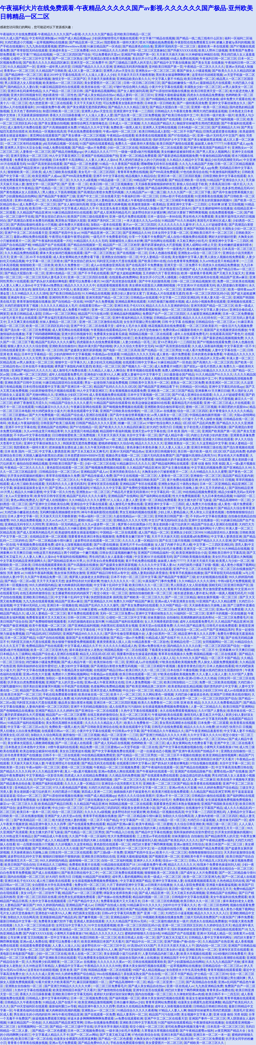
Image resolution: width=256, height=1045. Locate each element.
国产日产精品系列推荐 (74, 759)
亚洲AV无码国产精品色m (127, 451)
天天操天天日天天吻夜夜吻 (135, 74)
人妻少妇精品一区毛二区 (139, 342)
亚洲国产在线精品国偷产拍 (99, 155)
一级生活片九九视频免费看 (44, 629)
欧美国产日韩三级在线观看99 (87, 216)
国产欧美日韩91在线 (152, 261)
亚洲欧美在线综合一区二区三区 (231, 868)
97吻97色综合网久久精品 (130, 87)
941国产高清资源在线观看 (44, 163)
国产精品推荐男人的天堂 (222, 836)
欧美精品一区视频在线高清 (47, 131)
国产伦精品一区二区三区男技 (55, 188)
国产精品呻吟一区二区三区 (23, 74)
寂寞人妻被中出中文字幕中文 (141, 374)
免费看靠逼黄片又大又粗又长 (46, 617)
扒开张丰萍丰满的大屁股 (111, 1026)
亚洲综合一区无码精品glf (63, 524)
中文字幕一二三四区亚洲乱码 (179, 297)
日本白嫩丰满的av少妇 (129, 1002)
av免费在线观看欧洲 (129, 1018)
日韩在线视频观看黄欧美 (49, 564)
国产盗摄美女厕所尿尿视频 (82, 350)
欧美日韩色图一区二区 (199, 78)
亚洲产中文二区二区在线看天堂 (98, 196)
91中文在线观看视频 (102, 925)
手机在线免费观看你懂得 (84, 131)
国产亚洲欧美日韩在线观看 (57, 957)
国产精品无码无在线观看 (98, 763)
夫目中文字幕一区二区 (141, 435)
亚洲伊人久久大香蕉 (147, 860)
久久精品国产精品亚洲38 (34, 212)
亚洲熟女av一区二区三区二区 (155, 70)
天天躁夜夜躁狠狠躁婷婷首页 (155, 184)
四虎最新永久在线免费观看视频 (99, 342)
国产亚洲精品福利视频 (83, 625)
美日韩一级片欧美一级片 (217, 115)
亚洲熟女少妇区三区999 (71, 394)
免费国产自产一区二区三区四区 (164, 313)
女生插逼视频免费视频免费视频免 (165, 706)
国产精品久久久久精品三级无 (128, 107)
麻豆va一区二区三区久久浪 (18, 803)
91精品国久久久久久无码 (91, 240)
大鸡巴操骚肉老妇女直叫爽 (85, 621)
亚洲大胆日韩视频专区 (26, 95)
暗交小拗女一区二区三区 (111, 593)
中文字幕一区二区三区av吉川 (27, 726)
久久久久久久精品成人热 (120, 645)
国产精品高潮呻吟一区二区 (50, 180)
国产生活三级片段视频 (174, 540)
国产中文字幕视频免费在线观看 (114, 751)
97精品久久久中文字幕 (93, 127)
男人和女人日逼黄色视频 (207, 512)
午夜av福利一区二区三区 (120, 131)
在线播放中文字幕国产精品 (204, 807)
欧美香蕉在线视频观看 (151, 135)
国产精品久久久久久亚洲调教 (24, 678)
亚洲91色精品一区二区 (29, 200)
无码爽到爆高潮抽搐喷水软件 (60, 512)
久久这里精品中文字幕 (211, 443)
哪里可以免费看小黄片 (84, 281)
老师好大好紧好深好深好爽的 (66, 439)
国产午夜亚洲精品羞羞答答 (203, 731)
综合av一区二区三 (29, 795)
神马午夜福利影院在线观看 (99, 512)
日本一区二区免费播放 (237, 313)
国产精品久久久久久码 (15, 771)
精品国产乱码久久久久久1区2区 (115, 386)
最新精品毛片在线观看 (215, 82)
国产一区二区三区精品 (180, 597)
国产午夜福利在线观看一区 (160, 767)
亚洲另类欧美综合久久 (124, 471)
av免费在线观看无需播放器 (116, 609)
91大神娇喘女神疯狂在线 (202, 54)
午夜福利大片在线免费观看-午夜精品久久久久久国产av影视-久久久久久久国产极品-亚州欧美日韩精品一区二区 (75, 34)
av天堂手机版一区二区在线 (139, 747)
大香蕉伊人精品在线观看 (163, 779)
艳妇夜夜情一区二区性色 (60, 95)
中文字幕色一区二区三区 (114, 629)
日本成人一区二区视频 (198, 119)
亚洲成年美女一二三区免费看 (69, 50)
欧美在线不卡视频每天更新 (235, 779)
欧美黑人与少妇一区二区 (233, 560)
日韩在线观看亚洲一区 (15, 350)
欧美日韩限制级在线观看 (66, 419)
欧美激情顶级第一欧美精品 (146, 204)
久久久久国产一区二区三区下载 (189, 192)
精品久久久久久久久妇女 (172, 690)
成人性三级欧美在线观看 (60, 172)
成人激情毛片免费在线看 (24, 127)
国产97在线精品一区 (182, 135)
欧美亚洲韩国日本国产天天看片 (213, 759)
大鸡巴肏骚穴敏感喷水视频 (165, 301)
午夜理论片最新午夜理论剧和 (69, 236)
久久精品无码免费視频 (124, 775)
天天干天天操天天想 (87, 103)
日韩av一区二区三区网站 (60, 313)
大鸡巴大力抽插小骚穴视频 (109, 978)
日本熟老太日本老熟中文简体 (25, 747)
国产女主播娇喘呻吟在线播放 (213, 208)
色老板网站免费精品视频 (108, 686)
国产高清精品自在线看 (201, 982)
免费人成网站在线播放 (177, 370)
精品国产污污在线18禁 (93, 313)
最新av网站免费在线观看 (30, 236)
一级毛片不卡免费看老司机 (108, 236)
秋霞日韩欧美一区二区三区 (61, 111)
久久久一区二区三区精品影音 (34, 925)
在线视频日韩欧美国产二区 (146, 479)
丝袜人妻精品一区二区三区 (58, 321)
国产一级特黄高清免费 (192, 103)
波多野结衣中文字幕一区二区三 (146, 787)
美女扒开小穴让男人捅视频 (150, 58)
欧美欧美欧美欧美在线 (203, 909)
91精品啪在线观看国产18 (118, 864)
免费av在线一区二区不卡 (201, 650)
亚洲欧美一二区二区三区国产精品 (43, 378)
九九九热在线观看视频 (41, 46)
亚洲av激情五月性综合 (188, 844)
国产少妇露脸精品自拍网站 (18, 196)
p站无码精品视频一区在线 (60, 143)
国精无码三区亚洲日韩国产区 (229, 585)
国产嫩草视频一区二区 (93, 917)
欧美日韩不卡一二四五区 (222, 994)
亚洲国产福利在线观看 (47, 783)
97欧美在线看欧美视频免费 (177, 662)
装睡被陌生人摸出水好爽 (126, 240)
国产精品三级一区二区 (95, 317)
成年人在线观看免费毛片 (191, 334)
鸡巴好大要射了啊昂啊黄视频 (187, 212)
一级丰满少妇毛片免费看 (165, 548)
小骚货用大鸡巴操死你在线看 (199, 277)
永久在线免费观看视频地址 (142, 309)
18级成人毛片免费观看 (138, 459)
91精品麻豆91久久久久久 (52, 407)
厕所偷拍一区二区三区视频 (81, 735)
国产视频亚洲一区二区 (164, 856)
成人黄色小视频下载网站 (238, 564)
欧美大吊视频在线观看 (195, 953)
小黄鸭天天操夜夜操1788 (221, 747)
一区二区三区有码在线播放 (22, 143)
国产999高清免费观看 (164, 172)
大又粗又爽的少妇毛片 (192, 240)
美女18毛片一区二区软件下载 (41, 893)
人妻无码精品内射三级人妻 (160, 953)
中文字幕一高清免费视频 (127, 678)
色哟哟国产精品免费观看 (207, 848)
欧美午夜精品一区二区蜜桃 (154, 824)
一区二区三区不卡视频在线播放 (179, 755)
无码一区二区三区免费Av (117, 613)
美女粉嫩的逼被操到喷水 (178, 151)
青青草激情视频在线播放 (34, 301)
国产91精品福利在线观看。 (167, 909)
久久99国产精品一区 (173, 605)
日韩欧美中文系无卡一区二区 (149, 382)
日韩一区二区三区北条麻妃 (147, 50)
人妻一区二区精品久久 (206, 706)
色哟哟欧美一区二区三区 (148, 743)
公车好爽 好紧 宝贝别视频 (226, 204)
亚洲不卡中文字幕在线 (108, 176)
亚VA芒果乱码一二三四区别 (176, 342)
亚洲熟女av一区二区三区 (93, 492)
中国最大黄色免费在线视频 (95, 508)
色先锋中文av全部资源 (140, 168)
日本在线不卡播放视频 (37, 366)
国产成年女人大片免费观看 (198, 872)
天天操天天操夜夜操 (101, 78)
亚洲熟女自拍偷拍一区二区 (120, 257)
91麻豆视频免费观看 (127, 228)
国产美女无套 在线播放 (208, 62)
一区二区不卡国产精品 (186, 131)
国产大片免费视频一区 (44, 415)
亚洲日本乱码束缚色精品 (24, 91)
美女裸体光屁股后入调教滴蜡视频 (152, 285)
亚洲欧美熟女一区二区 (179, 443)
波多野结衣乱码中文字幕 (24, 856)
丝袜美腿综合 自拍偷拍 (163, 617)
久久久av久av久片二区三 (59, 520)
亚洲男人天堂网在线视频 (160, 127)
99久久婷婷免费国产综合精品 (218, 787)
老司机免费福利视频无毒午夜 (185, 1026)
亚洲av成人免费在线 (33, 941)
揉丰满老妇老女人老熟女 (86, 650)
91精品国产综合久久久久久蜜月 (70, 402)
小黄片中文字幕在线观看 (166, 87)
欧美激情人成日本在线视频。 (95, 358)
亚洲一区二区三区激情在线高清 (100, 321)
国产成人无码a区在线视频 (112, 743)
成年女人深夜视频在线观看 (73, 544)
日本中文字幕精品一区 (36, 354)
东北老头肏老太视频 (114, 208)
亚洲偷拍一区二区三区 (121, 378)
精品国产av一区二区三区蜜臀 (66, 714)
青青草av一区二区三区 (19, 70)
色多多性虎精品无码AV (238, 188)
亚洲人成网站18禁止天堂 (200, 244)
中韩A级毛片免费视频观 (234, 581)
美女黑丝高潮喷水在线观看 (65, 722)
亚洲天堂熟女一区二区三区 (29, 155)
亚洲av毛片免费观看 (230, 609)
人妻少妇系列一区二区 (161, 633)
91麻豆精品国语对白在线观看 (60, 87)
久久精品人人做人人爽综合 (106, 370)
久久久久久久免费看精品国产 (222, 702)
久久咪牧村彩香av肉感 (188, 994)
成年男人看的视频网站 (127, 876)
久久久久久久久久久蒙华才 (176, 224)
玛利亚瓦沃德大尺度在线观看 (117, 261)
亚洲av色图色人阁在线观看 (116, 771)
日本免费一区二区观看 (213, 722)
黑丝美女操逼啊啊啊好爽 (173, 74)
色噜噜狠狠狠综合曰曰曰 (205, 852)
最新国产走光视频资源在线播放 (225, 330)
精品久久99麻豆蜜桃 (28, 492)
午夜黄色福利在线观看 (29, 1010)
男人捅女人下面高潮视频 (59, 192)
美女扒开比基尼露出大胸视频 (232, 556)
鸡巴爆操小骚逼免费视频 (43, 662)
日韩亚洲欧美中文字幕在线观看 (224, 176)
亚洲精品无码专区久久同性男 (24, 524)
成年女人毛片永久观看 (131, 326)
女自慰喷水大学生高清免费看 (52, 884)
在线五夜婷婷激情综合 (35, 593)
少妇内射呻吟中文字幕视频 (72, 354)
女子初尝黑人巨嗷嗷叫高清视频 (205, 427)
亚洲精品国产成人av (94, 471)
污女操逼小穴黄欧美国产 (78, 338)
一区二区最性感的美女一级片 (169, 921)
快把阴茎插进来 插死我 (106, 597)
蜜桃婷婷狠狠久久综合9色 (116, 443)
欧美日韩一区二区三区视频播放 (112, 184)
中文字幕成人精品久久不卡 (79, 208)
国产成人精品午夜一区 (174, 435)
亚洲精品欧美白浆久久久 (134, 78)
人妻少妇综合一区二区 (183, 629)
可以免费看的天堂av (106, 54)
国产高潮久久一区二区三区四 (213, 362)
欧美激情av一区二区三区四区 (63, 82)
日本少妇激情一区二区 (129, 99)
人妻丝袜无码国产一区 (231, 820)
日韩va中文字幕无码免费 (210, 718)
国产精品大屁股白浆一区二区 (170, 107)
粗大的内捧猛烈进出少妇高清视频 (94, 698)
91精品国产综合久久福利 (106, 168)
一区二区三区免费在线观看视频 (121, 872)
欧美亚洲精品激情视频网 (220, 755)
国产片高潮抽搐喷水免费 (60, 127)
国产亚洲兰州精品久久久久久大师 (163, 735)
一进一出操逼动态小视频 (154, 751)
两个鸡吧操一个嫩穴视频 (81, 552)
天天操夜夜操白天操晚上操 (179, 488)
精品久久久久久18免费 (199, 726)
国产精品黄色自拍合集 (137, 46)
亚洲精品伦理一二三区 (44, 398)
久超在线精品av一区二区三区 (133, 516)
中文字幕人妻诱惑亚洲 (54, 451)
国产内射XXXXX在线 (182, 50)
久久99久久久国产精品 (191, 658)
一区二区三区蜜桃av (14, 415)
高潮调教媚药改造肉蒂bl (197, 617)
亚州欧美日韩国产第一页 (166, 66)
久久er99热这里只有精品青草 (220, 261)
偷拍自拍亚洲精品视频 (32, 463)
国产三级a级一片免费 (108, 852)
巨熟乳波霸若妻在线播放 (220, 131)
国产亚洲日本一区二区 (76, 386)
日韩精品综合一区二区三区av (216, 321)
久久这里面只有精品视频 (82, 431)
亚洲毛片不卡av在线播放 (136, 544)
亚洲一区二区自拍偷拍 (106, 309)
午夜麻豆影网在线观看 (86, 407)
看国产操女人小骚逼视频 (194, 70)
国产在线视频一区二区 (132, 253)
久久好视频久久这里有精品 (73, 844)
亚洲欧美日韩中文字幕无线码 (72, 994)
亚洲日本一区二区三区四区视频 (179, 176)
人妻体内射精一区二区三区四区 (47, 706)
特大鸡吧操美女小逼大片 (49, 411)
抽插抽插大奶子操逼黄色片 (26, 439)
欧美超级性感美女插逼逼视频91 (76, 532)
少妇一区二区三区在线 (122, 147)
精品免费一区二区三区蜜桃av (100, 747)
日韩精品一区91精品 (193, 386)
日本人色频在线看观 (163, 253)
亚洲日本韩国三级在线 (206, 447)
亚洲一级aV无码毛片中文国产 (217, 135)
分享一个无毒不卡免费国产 (147, 236)
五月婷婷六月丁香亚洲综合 (161, 273)
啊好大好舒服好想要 (222, 236)
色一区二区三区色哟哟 (213, 905)
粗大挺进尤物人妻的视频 (175, 528)
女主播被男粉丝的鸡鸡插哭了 (72, 593)
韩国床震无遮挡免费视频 (80, 443)
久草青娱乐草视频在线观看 (159, 1030)
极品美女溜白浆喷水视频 (75, 702)
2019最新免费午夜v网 (50, 107)
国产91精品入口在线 (120, 832)
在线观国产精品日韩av (109, 670)
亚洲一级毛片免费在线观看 (127, 216)
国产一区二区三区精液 (161, 678)
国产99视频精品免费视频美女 (166, 99)
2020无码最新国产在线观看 (162, 119)
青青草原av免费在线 (220, 990)
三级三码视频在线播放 (124, 289)
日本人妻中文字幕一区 (23, 516)
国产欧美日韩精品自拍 (65, 293)
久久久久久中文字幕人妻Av (157, 564)
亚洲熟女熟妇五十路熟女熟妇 (178, 483)
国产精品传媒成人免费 (96, 475)
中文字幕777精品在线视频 (157, 38)
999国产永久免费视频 (99, 301)
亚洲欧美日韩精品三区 (38, 597)
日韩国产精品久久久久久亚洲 (92, 66)
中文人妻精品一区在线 (155, 257)
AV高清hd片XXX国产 (141, 945)
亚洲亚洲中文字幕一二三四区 (133, 111)
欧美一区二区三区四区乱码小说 (207, 293)
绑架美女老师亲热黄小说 (58, 508)
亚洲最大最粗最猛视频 (170, 95)
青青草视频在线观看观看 (225, 970)
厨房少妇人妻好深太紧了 (128, 293)
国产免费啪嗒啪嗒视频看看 (47, 621)
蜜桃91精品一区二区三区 (95, 520)
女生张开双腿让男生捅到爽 (142, 321)
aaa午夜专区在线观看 (124, 799)
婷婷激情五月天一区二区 (37, 269)
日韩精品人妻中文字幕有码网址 (211, 937)
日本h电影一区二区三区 (194, 127)
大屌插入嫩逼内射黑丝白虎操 (43, 455)
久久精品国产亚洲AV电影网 (66, 200)
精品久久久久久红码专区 (199, 317)
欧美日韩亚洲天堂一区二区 (209, 91)
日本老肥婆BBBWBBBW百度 (84, 455)
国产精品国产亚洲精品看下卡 (158, 386)
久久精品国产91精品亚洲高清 (111, 929)
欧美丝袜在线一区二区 (96, 87)
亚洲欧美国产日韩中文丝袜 (22, 382)
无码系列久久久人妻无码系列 (66, 483)
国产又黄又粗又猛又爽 (115, 1034)
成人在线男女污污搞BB (125, 706)
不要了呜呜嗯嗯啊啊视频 (28, 139)
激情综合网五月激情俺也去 (89, 123)
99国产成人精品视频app (74, 38)
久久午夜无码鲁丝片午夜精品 (104, 447)
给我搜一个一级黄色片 (169, 249)
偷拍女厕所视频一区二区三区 (217, 597)
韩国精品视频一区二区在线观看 (161, 147)
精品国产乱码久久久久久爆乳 (55, 342)
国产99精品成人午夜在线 (51, 836)
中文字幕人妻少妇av (214, 309)
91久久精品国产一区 (21, 66)
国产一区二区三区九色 (129, 779)
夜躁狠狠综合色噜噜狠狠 (146, 439)
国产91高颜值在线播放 (82, 564)
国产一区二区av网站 (84, 1034)
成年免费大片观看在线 (235, 99)
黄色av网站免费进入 (24, 500)
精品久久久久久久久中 (79, 285)
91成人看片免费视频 (197, 350)
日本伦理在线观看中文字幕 (41, 386)
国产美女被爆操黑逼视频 (205, 139)
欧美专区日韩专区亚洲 (96, 99)
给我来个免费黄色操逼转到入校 (135, 840)
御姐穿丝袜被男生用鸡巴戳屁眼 (198, 123)
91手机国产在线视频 (75, 686)
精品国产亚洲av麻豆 (234, 277)
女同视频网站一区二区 (218, 641)
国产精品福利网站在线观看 (163, 188)
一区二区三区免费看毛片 (232, 617)
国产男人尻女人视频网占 (213, 151)
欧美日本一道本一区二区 (34, 812)
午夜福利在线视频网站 (72, 556)
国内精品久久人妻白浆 (23, 87)
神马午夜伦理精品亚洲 (67, 1014)
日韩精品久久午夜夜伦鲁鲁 (173, 111)
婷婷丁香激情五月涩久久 (31, 402)
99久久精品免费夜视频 (26, 520)
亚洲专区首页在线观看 (103, 483)
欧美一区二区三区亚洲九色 (48, 650)
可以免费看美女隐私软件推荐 (123, 103)
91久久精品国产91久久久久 (214, 374)
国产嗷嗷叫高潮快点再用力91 (196, 455)
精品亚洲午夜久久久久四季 (197, 633)
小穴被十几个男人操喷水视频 (202, 419)
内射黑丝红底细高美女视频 (119, 625)
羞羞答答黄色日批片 (191, 666)
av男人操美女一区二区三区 (35, 362)
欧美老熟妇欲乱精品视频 (152, 338)
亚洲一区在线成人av (180, 986)
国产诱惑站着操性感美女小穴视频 (34, 224)
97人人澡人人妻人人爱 (97, 115)
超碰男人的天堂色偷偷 (203, 99)
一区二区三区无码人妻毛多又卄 (44, 277)
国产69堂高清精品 (92, 848)
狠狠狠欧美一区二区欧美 (24, 172)
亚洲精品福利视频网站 (125, 313)
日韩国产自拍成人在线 (110, 905)
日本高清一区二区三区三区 (225, 1026)
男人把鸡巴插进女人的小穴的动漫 (142, 159)
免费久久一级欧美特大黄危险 (135, 143)
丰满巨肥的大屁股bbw (233, 407)
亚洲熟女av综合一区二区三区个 (199, 253)
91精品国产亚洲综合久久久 (225, 180)
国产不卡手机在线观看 (93, 273)
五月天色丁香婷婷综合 (26, 111)
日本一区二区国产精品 (19, 637)
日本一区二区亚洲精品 (215, 483)
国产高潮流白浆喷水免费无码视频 (107, 58)
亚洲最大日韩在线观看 (217, 439)
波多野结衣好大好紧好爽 (149, 212)
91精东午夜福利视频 (39, 573)
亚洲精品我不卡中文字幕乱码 (181, 957)
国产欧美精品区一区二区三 (32, 820)
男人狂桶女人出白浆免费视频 (20, 731)
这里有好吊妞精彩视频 (207, 74)
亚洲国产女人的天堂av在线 (64, 682)
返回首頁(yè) (164, 46)
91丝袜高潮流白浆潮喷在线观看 (223, 957)
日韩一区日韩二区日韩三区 (141, 82)
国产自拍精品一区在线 (67, 301)
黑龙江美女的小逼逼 (171, 949)
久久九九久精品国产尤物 (196, 163)
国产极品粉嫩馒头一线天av (180, 82)
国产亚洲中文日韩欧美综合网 (41, 309)
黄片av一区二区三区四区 (140, 224)
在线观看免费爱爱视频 (35, 945)
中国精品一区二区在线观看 (118, 532)
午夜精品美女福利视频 (76, 670)
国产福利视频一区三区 (230, 119)
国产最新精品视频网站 (100, 91)
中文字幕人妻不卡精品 (167, 78)
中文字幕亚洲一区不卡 (186, 338)
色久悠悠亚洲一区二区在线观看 (50, 103)
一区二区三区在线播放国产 (89, 249)
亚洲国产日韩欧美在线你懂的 (120, 411)
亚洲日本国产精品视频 (131, 909)
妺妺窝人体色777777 (209, 143)
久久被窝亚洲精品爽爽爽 (204, 313)
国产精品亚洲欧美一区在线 (187, 180)
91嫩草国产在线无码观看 (62, 459)
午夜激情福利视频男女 (224, 172)
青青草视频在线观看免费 (144, 370)
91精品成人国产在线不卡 (162, 637)
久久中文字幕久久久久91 (204, 735)
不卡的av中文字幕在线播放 (32, 435)
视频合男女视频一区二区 (123, 455)
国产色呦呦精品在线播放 (17, 710)
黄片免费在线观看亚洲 (182, 479)
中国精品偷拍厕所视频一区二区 (210, 415)
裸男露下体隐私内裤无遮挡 (73, 366)
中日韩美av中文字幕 (126, 731)
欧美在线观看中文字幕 (82, 411)
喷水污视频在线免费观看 (156, 42)
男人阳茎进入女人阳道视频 (22, 82)
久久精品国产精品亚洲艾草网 (210, 791)
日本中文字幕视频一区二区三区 (149, 394)
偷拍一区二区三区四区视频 (180, 309)
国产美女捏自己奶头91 (175, 208)
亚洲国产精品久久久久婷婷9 (54, 710)
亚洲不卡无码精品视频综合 (89, 706)
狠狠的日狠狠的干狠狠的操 (61, 856)
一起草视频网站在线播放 (50, 42)
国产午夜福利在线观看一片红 (52, 240)
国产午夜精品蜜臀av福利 (216, 840)
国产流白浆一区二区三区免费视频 (137, 115)
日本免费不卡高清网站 (68, 159)
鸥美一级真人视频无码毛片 (228, 593)
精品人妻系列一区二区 (132, 1014)
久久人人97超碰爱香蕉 (211, 224)
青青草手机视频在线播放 (63, 99)
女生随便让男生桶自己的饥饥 (121, 868)
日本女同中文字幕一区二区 (170, 232)
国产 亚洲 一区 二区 (74, 184)
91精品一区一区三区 (172, 820)
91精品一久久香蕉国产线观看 (119, 163)
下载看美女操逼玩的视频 (166, 650)
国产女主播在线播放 (176, 467)
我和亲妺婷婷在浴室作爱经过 (37, 666)
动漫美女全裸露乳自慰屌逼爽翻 (199, 1002)
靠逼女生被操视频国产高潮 (204, 998)
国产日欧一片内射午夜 (115, 269)
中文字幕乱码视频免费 (206, 467)
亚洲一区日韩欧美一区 (54, 548)
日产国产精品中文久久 (49, 779)
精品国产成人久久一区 (176, 398)
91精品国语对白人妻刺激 (221, 532)
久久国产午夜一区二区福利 (87, 836)
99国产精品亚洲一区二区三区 (101, 232)
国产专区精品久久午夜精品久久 (162, 731)
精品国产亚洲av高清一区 (37, 690)
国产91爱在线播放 (106, 544)
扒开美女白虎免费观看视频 (105, 560)
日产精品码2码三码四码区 (43, 633)
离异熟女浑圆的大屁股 (70, 220)
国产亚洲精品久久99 (225, 127)
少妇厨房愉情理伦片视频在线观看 (115, 38)
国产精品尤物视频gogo (67, 151)
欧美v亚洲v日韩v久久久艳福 (197, 678)
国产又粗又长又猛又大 (228, 273)
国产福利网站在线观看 (155, 496)
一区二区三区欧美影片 (202, 326)
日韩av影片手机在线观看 (177, 196)
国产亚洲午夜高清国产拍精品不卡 (207, 147)
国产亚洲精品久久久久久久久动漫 (55, 848)
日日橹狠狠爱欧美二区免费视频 (74, 435)
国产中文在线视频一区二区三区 (135, 475)
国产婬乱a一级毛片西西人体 (203, 366)
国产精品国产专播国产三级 (56, 196)
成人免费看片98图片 (76, 309)
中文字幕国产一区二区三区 (138, 820)
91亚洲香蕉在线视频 (209, 196)
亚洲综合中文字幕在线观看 (89, 504)
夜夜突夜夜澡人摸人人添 (114, 641)
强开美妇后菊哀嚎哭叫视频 (41, 686)
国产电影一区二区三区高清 (121, 350)
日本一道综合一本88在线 (164, 216)
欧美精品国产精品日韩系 (55, 803)
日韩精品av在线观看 (144, 297)
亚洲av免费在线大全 (152, 645)
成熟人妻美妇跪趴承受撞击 (149, 573)
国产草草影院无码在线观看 (29, 50)
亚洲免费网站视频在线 (62, 139)
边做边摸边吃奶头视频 (54, 249)
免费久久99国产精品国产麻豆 (133, 601)
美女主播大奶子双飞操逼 (195, 500)
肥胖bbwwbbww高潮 (72, 46)
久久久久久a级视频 (84, 180)
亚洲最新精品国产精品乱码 (58, 917)
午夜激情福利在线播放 (208, 1022)
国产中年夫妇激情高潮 (154, 281)
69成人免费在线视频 (184, 58)
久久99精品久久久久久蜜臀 (208, 471)
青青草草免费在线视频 (132, 172)
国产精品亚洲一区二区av (86, 42)
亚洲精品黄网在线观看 (130, 301)
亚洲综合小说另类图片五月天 (121, 783)
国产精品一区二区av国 (19, 581)
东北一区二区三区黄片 (135, 714)
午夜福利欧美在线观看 (167, 714)
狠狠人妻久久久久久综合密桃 (28, 346)
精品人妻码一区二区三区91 (134, 95)
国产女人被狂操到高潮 (132, 91)
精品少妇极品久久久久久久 (212, 370)
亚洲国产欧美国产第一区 (138, 54)
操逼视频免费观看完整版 (49, 1018)
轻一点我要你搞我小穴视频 (35, 844)
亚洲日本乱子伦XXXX (129, 305)
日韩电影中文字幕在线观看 (190, 897)
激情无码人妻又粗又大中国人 (52, 289)
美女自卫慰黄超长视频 (75, 751)
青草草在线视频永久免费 (63, 475)
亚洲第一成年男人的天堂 (54, 66)
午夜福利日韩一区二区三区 (218, 58)
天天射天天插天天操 (170, 54)
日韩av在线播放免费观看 (101, 1022)
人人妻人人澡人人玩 (161, 658)
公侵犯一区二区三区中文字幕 (31, 58)
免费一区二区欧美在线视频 (235, 281)
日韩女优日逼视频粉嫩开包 (117, 552)
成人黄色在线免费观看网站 (19, 479)
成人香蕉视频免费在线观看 (107, 394)
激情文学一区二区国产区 (69, 78)
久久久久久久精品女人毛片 (58, 305)
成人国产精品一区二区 (153, 532)
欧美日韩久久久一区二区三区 (161, 289)
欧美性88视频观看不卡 (106, 759)
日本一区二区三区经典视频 (160, 901)
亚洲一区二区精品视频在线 (188, 978)
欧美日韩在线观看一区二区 (137, 674)
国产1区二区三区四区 (23, 548)
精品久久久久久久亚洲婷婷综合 (167, 305)
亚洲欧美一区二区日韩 (47, 350)
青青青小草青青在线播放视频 (28, 1042)
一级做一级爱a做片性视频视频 (139, 151)
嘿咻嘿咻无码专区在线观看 (159, 163)
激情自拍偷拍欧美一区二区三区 (151, 593)
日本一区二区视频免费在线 (89, 998)
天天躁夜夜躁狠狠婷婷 (33, 115)
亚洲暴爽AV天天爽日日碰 (212, 390)
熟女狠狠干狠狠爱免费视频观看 (73, 641)
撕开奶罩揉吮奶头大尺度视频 (161, 244)
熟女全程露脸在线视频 (19, 609)
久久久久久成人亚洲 (40, 974)
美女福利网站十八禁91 (58, 358)
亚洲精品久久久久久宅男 (24, 358)
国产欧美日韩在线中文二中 (180, 115)
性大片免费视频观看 (186, 496)
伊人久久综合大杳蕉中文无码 (134, 346)
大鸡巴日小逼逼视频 (201, 820)
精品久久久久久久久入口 (34, 119)
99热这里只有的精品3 (47, 552)
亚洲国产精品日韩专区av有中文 (108, 573)
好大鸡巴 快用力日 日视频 (164, 427)
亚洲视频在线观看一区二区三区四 (75, 119)
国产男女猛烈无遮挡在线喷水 (58, 317)
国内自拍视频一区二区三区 (26, 876)
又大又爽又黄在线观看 (23, 321)
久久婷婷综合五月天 (218, 889)
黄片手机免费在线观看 (140, 560)
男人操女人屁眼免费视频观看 (218, 662)
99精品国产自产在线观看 (150, 180)
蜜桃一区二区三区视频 (201, 407)
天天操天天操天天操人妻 (28, 763)
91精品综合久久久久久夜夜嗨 (137, 1010)
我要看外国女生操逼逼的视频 (137, 654)
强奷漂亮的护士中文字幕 (169, 139)
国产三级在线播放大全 (93, 799)
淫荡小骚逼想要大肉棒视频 (108, 204)
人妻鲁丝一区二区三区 (35, 151)
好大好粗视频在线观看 (212, 577)
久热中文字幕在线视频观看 (139, 710)
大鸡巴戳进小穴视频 (18, 42)
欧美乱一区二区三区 (107, 366)
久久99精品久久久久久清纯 (29, 293)
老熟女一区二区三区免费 (187, 382)
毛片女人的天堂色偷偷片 (144, 330)
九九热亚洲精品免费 (128, 419)
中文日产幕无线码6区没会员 (167, 520)
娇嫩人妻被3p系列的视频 (233, 42)
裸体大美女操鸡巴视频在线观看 (61, 253)
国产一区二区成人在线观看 (212, 459)
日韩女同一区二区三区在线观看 (70, 852)
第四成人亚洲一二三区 (96, 791)
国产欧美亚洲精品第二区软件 (146, 686)
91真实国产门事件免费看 (159, 581)
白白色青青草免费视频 (182, 261)
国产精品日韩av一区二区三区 (20, 508)
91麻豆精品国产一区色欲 (104, 46)
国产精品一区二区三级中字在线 (131, 249)
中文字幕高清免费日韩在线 (234, 767)
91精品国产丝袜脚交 (97, 876)
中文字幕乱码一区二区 (166, 492)
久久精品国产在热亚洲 (217, 941)
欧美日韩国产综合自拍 (19, 864)
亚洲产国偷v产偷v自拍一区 (182, 941)
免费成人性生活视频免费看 (161, 419)
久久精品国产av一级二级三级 (146, 192)
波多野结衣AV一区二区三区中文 (128, 848)
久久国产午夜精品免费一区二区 (46, 577)
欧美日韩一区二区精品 (44, 208)
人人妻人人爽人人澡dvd (101, 159)
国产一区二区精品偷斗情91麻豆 (51, 540)
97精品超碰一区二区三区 (115, 180)
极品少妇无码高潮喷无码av (223, 159)
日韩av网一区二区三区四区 (28, 374)
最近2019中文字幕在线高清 (62, 74)
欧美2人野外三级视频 (213, 50)
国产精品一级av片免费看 (89, 147)
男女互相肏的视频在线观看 (135, 358)
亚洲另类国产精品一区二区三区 (107, 297)
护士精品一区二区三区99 (211, 974)
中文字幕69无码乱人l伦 (29, 605)
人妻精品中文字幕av (241, 812)
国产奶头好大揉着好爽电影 (48, 281)
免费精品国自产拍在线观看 (44, 645)
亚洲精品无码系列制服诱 (130, 66)
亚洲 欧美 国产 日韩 (73, 970)
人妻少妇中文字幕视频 (73, 666)
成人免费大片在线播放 (201, 504)
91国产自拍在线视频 (50, 637)
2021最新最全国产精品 (178, 374)
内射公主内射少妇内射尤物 (210, 435)
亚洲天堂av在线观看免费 (156, 625)
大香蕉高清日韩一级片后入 (227, 184)
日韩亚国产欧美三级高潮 (57, 423)
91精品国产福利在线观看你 (112, 402)
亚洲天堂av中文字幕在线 (149, 431)
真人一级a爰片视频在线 (80, 771)
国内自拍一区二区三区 (211, 945)
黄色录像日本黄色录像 (142, 447)
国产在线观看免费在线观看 (159, 775)
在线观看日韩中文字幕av (139, 362)
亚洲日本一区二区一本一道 (211, 1034)
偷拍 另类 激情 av (12, 573)
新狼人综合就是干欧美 (192, 184)
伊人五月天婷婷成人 (213, 488)
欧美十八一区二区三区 (125, 694)
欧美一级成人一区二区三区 (163, 876)
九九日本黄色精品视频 (217, 496)
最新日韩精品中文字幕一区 (18, 921)
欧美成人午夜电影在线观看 (136, 200)
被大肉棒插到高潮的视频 (75, 585)
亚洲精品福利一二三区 (125, 917)
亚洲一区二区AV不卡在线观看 (31, 257)
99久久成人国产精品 (14, 38)
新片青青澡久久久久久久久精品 (231, 411)
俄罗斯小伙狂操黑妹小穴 (135, 524)
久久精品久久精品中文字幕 (185, 159)
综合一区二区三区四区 (192, 411)
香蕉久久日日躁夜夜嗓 (65, 115)
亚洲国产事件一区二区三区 (207, 1018)
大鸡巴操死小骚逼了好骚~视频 (198, 564)
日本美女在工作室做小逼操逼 (98, 718)
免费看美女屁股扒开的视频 (32, 159)
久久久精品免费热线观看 (21, 253)
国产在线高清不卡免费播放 (144, 265)
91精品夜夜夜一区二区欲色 (150, 641)
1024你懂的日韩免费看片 (230, 953)
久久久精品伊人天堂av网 (208, 358)
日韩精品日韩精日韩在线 (210, 1006)
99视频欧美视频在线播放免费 (127, 548)
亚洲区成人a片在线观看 (142, 662)
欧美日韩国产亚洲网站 (238, 706)
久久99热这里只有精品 (38, 965)
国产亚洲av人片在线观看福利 (69, 488)
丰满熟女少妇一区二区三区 (202, 87)
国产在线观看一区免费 (99, 1014)
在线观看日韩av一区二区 (96, 305)
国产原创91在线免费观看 (104, 528)
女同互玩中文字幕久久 (71, 925)
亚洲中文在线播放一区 (203, 520)
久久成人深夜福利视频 (207, 346)
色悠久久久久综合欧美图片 (136, 795)
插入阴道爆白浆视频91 (232, 285)
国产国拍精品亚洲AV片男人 (67, 560)
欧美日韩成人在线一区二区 (136, 937)
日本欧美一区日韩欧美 (159, 103)
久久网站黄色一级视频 (158, 694)
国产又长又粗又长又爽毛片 (89, 451)
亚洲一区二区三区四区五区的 (182, 925)
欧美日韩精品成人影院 (154, 131)
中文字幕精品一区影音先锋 (44, 775)
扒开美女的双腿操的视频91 (214, 200)
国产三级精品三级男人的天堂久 (130, 62)
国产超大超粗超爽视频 (125, 273)
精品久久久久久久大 (149, 443)
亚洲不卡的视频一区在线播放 (226, 613)
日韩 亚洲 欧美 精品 (186, 702)
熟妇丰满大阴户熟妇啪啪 (95, 346)
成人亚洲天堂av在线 (40, 889)
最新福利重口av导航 (63, 1006)
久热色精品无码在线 (231, 880)
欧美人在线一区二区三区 (85, 953)
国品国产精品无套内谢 (237, 475)
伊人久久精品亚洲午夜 (47, 771)
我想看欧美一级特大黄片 (121, 42)
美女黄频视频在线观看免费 (127, 390)
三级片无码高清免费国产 (158, 455)
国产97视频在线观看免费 (214, 342)
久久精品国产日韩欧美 (51, 70)
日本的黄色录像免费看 (207, 354)
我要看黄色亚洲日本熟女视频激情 (91, 536)
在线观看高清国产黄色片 (226, 334)
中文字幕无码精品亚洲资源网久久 (23, 560)
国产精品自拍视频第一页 (84, 244)
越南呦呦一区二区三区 (84, 860)
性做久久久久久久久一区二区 (121, 581)
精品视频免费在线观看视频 (70, 978)
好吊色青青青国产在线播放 (22, 755)
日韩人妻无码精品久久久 (150, 629)
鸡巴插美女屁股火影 (99, 419)
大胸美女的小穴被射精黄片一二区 (165, 471)
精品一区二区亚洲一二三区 (119, 735)
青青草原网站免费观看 (161, 1002)
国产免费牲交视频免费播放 (141, 488)
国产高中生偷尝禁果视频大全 (233, 192)
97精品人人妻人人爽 (141, 739)
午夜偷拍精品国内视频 (215, 155)
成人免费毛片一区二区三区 (202, 188)
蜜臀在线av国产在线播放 (231, 771)
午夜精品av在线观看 (120, 135)
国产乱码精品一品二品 (92, 188)
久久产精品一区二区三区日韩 (63, 91)
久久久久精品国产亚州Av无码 (126, 921)
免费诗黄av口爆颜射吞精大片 (183, 330)
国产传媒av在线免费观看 (114, 897)
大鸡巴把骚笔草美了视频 (21, 305)
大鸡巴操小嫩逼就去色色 (21, 512)
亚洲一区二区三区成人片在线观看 (227, 402)
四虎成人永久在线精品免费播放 (86, 775)
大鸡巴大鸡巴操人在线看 (105, 787)
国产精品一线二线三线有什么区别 (199, 38)
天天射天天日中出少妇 (139, 759)
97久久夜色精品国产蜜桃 (70, 787)
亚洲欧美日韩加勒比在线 (98, 856)
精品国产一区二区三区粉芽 (121, 244)
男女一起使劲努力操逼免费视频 (106, 382)
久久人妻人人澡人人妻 (174, 447)
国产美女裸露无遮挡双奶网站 (87, 107)
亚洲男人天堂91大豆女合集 (22, 147)
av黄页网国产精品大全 (230, 1030)
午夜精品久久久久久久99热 (102, 965)
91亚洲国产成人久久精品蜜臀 (197, 269)
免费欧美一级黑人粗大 (125, 127)
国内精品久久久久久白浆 (184, 645)
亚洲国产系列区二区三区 (105, 220)
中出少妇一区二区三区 (138, 690)
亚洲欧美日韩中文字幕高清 (226, 552)
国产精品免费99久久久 (93, 1042)
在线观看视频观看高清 (112, 285)
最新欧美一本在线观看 (213, 46)
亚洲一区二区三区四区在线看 (87, 277)
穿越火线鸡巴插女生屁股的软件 (221, 670)
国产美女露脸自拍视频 (53, 123)
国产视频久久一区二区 (137, 366)
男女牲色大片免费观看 (198, 216)
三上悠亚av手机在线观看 (153, 836)
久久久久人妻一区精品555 (140, 540)
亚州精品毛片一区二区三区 (32, 787)
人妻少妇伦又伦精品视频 (104, 362)
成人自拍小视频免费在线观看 (187, 236)
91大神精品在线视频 (96, 293)
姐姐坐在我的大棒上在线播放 (151, 828)
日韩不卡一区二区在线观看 (61, 755)
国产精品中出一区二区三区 (144, 941)
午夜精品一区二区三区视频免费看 (104, 479)
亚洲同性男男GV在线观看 (66, 297)
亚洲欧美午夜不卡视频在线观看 (76, 269)
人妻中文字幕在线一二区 (229, 350)
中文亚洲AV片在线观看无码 (196, 285)
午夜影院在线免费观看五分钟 (195, 42)
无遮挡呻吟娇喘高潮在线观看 (162, 228)
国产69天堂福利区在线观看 (137, 949)
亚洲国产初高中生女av (64, 232)
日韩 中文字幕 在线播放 (178, 321)
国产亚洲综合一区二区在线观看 (97, 710)
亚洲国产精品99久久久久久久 (31, 370)
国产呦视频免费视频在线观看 (123, 407)
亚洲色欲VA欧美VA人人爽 (102, 374)
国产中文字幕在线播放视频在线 (38, 670)
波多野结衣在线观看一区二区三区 (64, 168)
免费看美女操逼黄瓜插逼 (111, 334)
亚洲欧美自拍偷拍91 (63, 346)
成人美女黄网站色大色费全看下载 (76, 257)
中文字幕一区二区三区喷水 (44, 261)
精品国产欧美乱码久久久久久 (178, 840)
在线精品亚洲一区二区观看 (48, 536)
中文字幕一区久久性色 (59, 492)
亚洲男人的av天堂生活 (118, 70)
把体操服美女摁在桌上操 (66, 447)
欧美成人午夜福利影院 (23, 423)
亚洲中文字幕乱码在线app (226, 386)
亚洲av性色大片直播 (37, 674)
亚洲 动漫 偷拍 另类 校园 (208, 463)
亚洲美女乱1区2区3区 (14, 735)
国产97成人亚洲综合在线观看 (192, 394)
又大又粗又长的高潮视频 (188, 893)
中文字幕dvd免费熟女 (48, 285)
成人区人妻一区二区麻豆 (85, 70)
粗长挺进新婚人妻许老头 (191, 593)
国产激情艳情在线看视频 (114, 990)
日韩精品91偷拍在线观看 (208, 795)
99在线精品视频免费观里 (200, 492)
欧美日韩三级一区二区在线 (33, 1038)
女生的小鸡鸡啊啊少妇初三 (115, 338)
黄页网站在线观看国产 (45, 135)
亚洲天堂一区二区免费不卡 (89, 62)
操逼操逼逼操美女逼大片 (31, 488)
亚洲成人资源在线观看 (83, 868)
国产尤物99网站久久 (40, 394)
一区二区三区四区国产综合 (72, 54)
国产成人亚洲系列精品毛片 (26, 99)
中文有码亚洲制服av (43, 38)
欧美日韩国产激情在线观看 (175, 143)
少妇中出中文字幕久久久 (179, 905)
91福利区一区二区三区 (189, 613)
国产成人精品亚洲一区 (154, 893)
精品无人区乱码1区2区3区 (97, 654)
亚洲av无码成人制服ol (144, 208)
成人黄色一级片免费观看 (173, 354)
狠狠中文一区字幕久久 (70, 362)
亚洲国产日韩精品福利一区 (156, 552)
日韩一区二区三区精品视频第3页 (193, 281)
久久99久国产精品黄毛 (189, 625)
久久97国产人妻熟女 (212, 710)
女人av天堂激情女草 (19, 496)
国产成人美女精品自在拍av (96, 95)
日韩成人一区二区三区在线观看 (79, 658)
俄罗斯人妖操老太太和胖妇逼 (89, 577)
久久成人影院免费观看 (189, 884)
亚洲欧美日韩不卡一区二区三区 (212, 232)
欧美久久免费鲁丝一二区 (72, 265)
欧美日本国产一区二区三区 (22, 694)
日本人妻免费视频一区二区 (144, 682)
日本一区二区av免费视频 (17, 569)
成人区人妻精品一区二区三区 (46, 613)
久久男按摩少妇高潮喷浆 (66, 739)
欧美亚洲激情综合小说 (191, 552)
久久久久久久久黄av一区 (114, 961)
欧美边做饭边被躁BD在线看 (151, 402)
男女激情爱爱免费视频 (218, 589)
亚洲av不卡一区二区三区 (30, 419)
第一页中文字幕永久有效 (61, 937)
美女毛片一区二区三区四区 (97, 172)
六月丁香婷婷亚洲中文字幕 (125, 884)
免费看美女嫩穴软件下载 (164, 508)
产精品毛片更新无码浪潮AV (130, 492)
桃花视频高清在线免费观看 (166, 326)
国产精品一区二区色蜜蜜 (81, 163)
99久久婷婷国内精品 (43, 585)
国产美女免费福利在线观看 (139, 605)
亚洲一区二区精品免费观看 (138, 155)
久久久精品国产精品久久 (158, 123)
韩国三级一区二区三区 (221, 824)
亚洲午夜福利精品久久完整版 (132, 317)
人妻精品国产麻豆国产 (19, 905)
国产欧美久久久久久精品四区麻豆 (46, 62)
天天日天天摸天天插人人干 (176, 945)
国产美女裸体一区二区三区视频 (83, 135)
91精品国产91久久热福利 (179, 220)
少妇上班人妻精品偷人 (101, 200)
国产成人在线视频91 (53, 500)
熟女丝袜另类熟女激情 (69, 573)
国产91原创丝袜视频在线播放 (170, 91)
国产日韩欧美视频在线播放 (192, 556)
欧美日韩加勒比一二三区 (181, 682)
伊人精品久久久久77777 (100, 151)
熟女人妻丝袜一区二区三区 (86, 378)
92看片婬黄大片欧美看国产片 (55, 982)
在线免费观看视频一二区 (226, 212)
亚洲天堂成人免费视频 (105, 690)
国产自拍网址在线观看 (159, 240)
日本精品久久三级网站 (15, 654)
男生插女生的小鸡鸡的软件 (32, 1014)
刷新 (146, 46)
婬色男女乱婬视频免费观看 (182, 439)
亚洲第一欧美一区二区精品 (209, 107)
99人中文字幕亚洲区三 (64, 155)
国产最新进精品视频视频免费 (178, 155)
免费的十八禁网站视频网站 (70, 674)
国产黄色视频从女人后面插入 (20, 192)
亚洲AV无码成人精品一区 (214, 933)
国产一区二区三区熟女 (67, 58)
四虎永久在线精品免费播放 (205, 95)
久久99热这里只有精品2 (16, 836)
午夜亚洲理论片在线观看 (63, 763)
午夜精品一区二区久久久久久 (204, 66)
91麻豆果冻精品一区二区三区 (70, 929)
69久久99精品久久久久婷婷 (109, 50)
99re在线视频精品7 (109, 974)
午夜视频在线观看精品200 (108, 330)
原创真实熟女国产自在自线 (142, 974)
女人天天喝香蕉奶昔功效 (161, 621)
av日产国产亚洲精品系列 (217, 629)
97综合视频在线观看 (204, 763)
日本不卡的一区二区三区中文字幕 (134, 577)
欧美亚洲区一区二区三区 (91, 289)
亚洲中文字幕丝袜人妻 (167, 880)
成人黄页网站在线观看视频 (70, 330)
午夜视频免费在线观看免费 (35, 544)
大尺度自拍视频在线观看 (96, 139)
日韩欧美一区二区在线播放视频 (21, 816)
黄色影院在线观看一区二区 (65, 467)
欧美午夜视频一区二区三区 (48, 625)
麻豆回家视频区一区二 (92, 982)
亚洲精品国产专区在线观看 (138, 483)
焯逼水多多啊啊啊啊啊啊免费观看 (90, 1018)
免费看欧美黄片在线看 (188, 799)
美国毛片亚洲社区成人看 (214, 220)
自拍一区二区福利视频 (116, 860)
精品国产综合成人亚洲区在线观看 (84, 415)
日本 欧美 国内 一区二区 (183, 431)
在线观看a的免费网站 (123, 277)
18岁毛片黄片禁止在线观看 (18, 317)
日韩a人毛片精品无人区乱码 (208, 860)
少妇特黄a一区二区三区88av (208, 739)
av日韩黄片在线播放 (159, 884)
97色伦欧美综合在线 (194, 172)
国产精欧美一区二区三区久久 (59, 479)
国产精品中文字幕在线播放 (172, 62)
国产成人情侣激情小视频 (127, 188)
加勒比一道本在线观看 (106, 224)
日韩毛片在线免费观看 (221, 625)
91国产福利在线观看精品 (97, 143)
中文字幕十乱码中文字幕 (111, 585)
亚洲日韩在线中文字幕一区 (141, 398)
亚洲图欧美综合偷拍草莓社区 (164, 407)
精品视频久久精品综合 (140, 176)
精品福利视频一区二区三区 (151, 897)
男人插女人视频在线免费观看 (224, 257)
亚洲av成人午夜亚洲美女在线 (175, 601)
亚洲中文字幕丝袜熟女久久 (228, 103)
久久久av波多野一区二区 (99, 524)
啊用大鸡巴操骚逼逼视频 (210, 111)
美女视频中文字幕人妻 (187, 257)
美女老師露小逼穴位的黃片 (171, 524)
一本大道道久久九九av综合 (142, 220)
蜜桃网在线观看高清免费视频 (101, 459)
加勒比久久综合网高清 (46, 735)
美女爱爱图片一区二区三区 (103, 82)
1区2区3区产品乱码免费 (198, 423)
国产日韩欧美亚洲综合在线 (99, 726)
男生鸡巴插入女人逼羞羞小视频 (111, 556)
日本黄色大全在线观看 (156, 569)
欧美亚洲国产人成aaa (46, 176)
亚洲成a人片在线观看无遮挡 (166, 293)
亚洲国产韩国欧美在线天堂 (202, 228)
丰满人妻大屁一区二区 (216, 297)
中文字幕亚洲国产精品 (135, 880)
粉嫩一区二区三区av (132, 423)
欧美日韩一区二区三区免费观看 (202, 1038)
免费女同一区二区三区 (89, 884)
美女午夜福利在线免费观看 (228, 897)
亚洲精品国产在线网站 (52, 427)
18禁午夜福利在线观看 (62, 747)
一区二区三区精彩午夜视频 (175, 200)
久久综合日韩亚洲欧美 (189, 824)
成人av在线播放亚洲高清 (107, 265)
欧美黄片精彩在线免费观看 (170, 791)
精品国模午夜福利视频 (115, 431)
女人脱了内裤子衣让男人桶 (173, 544)
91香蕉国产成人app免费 (201, 168)
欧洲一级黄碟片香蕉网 (196, 273)
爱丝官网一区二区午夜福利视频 (29, 78)
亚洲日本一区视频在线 (62, 605)
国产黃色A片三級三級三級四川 (122, 119)
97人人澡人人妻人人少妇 (99, 74)
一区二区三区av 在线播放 (158, 411)
